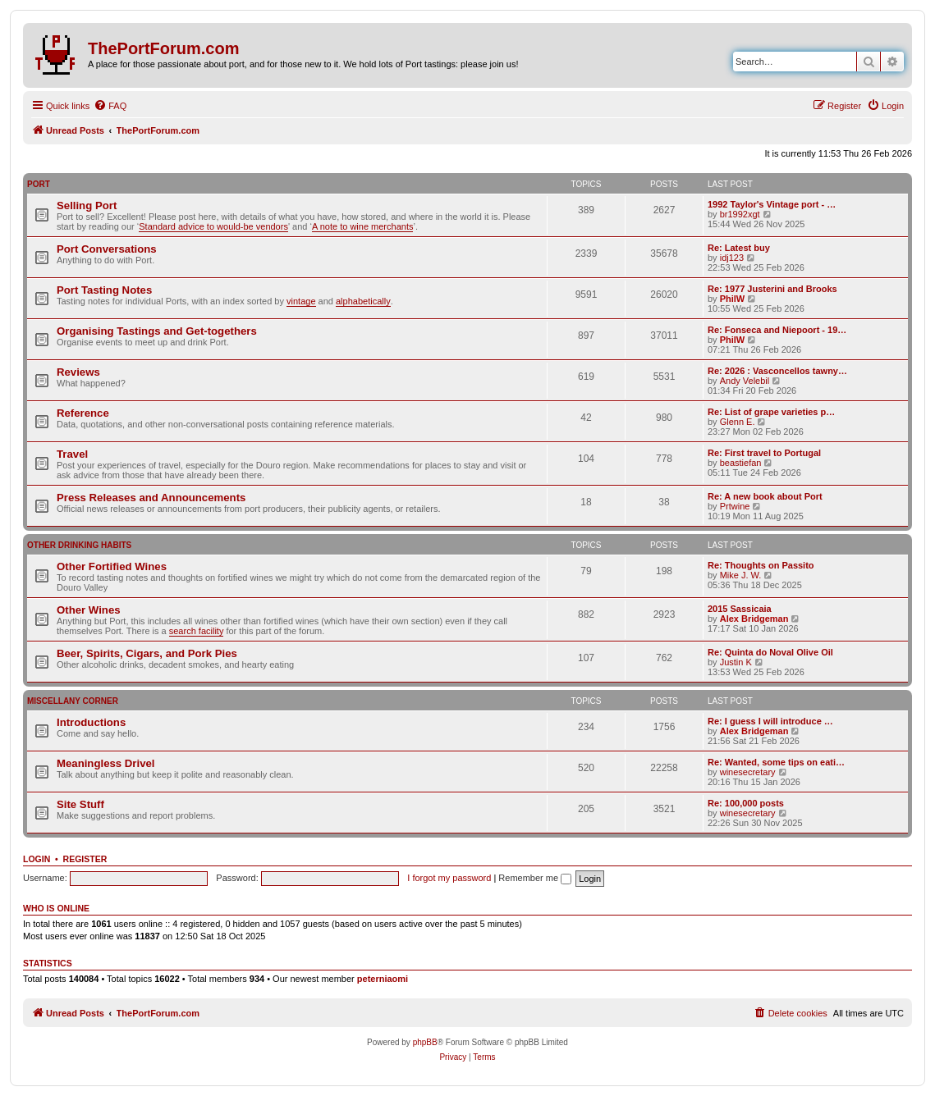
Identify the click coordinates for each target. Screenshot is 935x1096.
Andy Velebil (745, 381)
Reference (83, 413)
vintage (300, 301)
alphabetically (363, 301)
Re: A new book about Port (765, 496)
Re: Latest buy (739, 248)
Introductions (91, 722)
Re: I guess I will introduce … (770, 721)
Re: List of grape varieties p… (771, 412)
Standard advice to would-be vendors (213, 226)
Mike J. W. (741, 575)
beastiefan (741, 463)
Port (38, 184)
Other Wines (89, 610)
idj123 (732, 258)
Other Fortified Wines (112, 566)
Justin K (736, 662)
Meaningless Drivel (105, 763)
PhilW (732, 299)
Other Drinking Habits (79, 545)
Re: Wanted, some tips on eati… (776, 762)
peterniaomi (382, 979)
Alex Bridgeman (754, 618)
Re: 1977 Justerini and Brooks (772, 289)
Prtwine (735, 506)
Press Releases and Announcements (151, 497)
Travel (72, 454)
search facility (196, 631)
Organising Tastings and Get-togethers (157, 331)
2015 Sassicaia (740, 609)
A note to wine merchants (363, 226)
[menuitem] (110, 106)
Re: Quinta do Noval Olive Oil (770, 652)
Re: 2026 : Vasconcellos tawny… (777, 371)
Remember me (534, 878)
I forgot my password (449, 878)
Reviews (78, 372)
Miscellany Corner (72, 701)
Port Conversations (107, 249)
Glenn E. (737, 422)
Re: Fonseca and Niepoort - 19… (777, 330)
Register (85, 859)
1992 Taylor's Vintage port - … (772, 204)
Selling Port (87, 205)
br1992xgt (740, 214)
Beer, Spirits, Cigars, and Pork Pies (147, 653)
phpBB (425, 1042)
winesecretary (748, 772)
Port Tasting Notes (104, 290)
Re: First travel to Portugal (764, 453)
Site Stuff (80, 804)
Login (36, 859)
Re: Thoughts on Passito (761, 565)
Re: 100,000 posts (746, 803)
